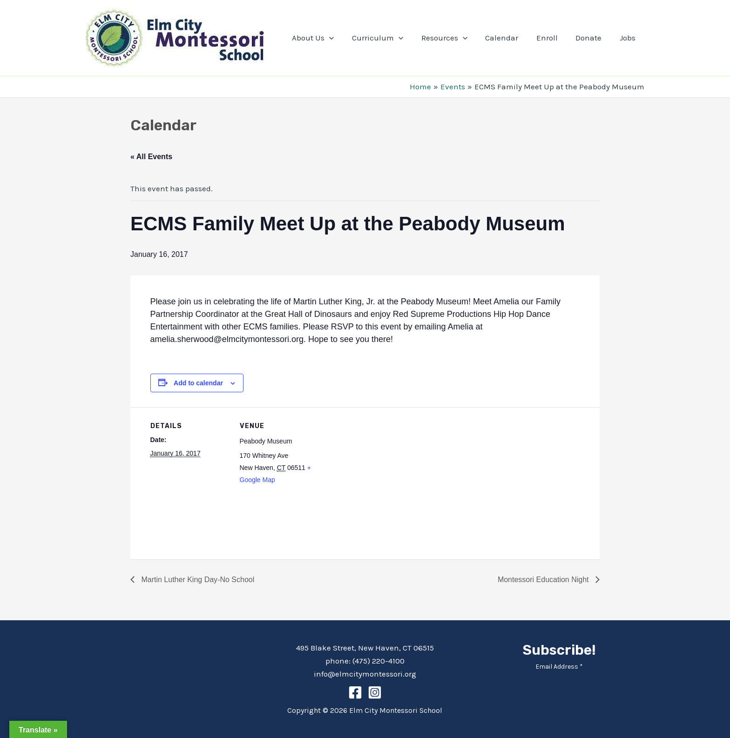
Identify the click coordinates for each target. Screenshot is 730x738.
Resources (454, 37)
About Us (326, 37)
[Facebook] (355, 692)
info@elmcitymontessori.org (365, 673)
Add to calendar (198, 383)
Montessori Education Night (544, 580)
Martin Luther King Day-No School (196, 580)
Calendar (509, 37)
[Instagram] (375, 692)
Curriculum (389, 37)
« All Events (151, 157)
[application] (342, 37)
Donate (592, 37)
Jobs (628, 37)
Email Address (559, 667)
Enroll (552, 37)
